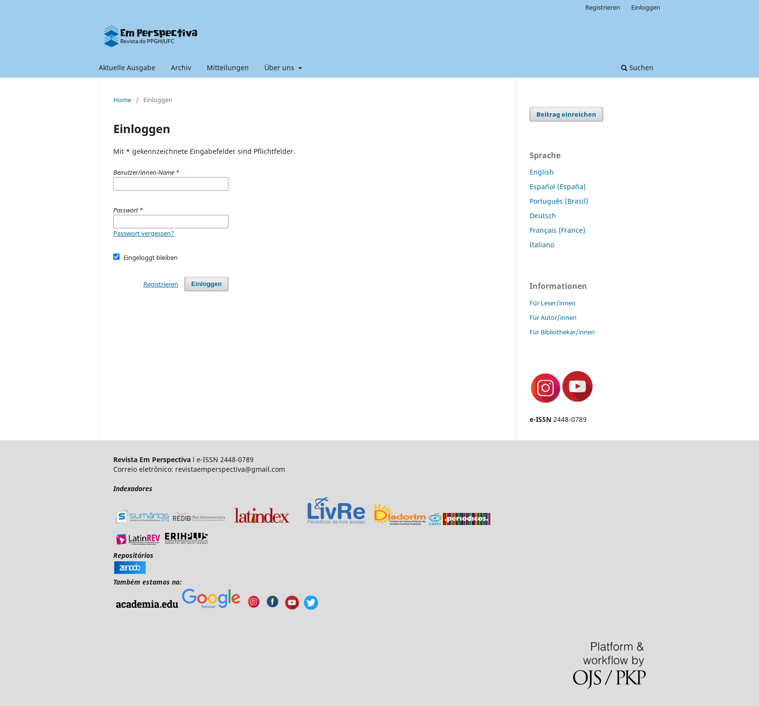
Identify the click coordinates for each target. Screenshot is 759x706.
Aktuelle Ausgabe (127, 67)
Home (122, 99)
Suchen (637, 67)
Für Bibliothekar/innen (562, 332)
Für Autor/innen (553, 317)
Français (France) (557, 230)
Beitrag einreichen (566, 114)
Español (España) (558, 186)
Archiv (181, 67)
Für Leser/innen (553, 303)
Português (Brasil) (559, 201)
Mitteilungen (228, 67)
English (542, 172)
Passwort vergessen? (143, 233)
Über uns (280, 67)
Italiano (542, 244)
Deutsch (543, 215)
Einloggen (645, 7)
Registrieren (602, 7)
